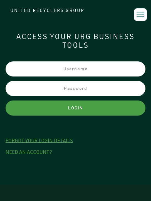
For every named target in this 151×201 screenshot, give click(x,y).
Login (75, 108)
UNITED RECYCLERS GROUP (47, 11)
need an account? (29, 152)
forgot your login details (39, 140)
